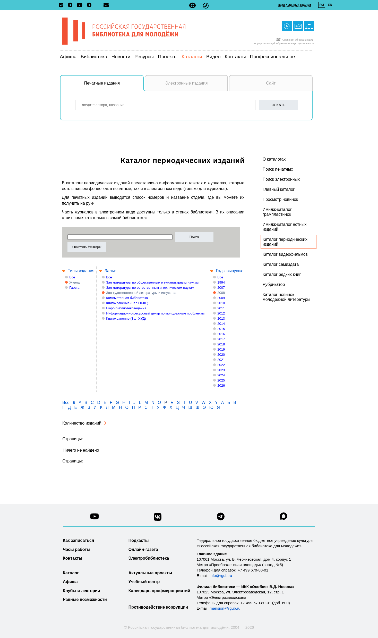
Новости (121, 56)
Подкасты (138, 540)
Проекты (167, 56)
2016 (221, 334)
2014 (221, 324)
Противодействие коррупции (158, 607)
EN (330, 5)
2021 (221, 360)
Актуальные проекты (150, 573)
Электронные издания (186, 83)
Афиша (68, 56)
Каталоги (192, 56)
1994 (221, 282)
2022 (221, 365)
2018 (221, 344)
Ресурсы (144, 56)
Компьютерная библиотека (127, 298)
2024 (221, 375)
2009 (221, 298)
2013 (221, 318)
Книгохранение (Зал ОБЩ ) (127, 303)
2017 (221, 339)
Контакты (235, 56)
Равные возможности (85, 599)
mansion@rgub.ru (225, 608)
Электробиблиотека (148, 558)
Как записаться (78, 540)
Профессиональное (272, 56)
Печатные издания (114, 86)
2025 (221, 380)
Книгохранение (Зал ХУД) (126, 318)
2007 (221, 287)
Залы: (110, 271)
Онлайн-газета (143, 549)
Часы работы (76, 549)
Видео (213, 56)
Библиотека (94, 56)
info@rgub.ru (221, 575)
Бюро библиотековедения (126, 308)
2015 (221, 329)
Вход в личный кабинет (294, 4)
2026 (221, 385)
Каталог (71, 573)
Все (72, 277)
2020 (221, 355)
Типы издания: (82, 271)
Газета (74, 287)
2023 (221, 370)
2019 (221, 349)
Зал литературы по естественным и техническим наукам (150, 287)
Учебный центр (144, 581)
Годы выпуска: (229, 271)
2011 (221, 308)
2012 (221, 313)
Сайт (271, 83)
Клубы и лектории (81, 591)
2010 (221, 303)
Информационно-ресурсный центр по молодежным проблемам (155, 313)
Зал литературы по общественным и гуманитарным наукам (152, 282)
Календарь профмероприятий (159, 591)
